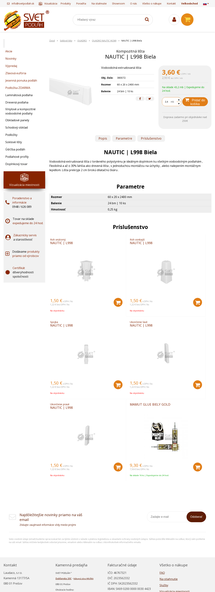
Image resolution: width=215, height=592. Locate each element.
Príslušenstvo (151, 138)
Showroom (118, 3)
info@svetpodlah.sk (23, 3)
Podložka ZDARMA (17, 88)
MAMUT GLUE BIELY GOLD (178, 329)
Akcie (8, 51)
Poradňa (81, 3)
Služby (164, 513)
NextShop (95, 584)
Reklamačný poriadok (174, 538)
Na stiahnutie (99, 3)
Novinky (10, 59)
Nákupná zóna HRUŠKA (83, 506)
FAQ (162, 500)
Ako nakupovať (170, 532)
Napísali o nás (169, 525)
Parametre (124, 138)
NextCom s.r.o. (147, 584)
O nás (133, 3)
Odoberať (196, 444)
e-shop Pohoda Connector (120, 584)
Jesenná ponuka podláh (21, 80)
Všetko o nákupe (151, 3)
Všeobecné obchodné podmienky (182, 544)
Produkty (65, 3)
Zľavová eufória (15, 73)
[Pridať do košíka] (92, 304)
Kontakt (171, 3)
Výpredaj (11, 66)
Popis (103, 138)
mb (172, 101)
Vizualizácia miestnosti (54, 3)
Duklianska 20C (63, 506)
